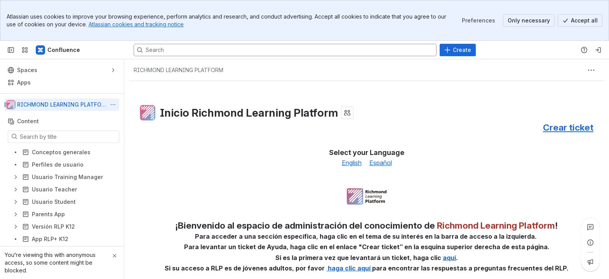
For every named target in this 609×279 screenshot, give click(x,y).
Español (380, 163)
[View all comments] (590, 227)
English (352, 163)
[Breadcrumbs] (178, 70)
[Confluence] (58, 50)
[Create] (458, 50)
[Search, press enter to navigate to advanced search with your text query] (285, 50)
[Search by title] (68, 136)
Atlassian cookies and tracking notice (136, 24)
